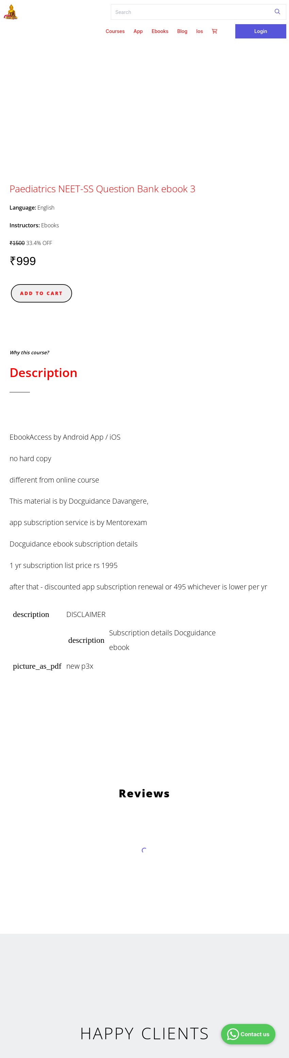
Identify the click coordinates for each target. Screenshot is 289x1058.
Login (260, 31)
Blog (182, 31)
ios (199, 31)
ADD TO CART (41, 293)
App (138, 31)
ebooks (160, 31)
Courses (115, 31)
